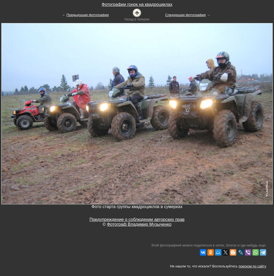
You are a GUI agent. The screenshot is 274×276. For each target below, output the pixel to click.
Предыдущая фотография (88, 15)
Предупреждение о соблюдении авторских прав (136, 219)
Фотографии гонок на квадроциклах (137, 4)
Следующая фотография (185, 15)
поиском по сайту (252, 266)
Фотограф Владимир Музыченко (139, 224)
